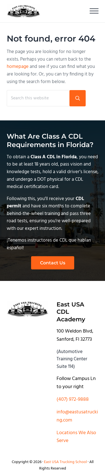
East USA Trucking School (65, 462)
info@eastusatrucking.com (77, 416)
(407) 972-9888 (73, 399)
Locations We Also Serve (76, 437)
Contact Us (52, 262)
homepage (18, 66)
